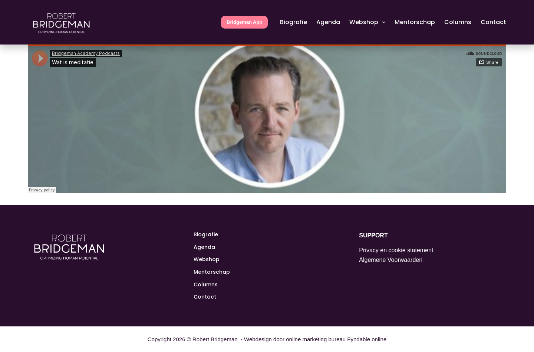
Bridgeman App (244, 22)
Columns (457, 22)
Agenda (328, 22)
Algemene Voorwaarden (390, 260)
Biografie (293, 22)
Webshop (368, 22)
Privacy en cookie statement (396, 250)
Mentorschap (415, 22)
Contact (493, 22)
